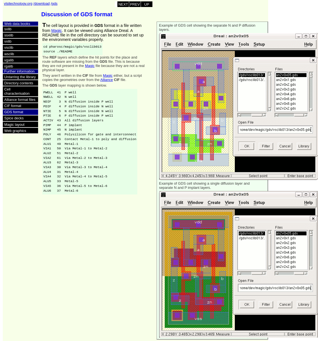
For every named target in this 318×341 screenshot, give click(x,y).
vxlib (7, 41)
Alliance (106, 80)
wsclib (9, 54)
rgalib (8, 66)
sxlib (7, 29)
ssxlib (8, 35)
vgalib (8, 60)
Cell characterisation (16, 91)
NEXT (123, 4)
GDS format (13, 112)
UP (146, 4)
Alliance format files (19, 100)
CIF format (12, 106)
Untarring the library (20, 77)
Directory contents (18, 83)
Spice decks (14, 118)
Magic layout (14, 124)
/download (41, 3)
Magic (56, 30)
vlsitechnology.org (18, 3)
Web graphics (15, 131)
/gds (54, 3)
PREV (135, 4)
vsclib (8, 47)
